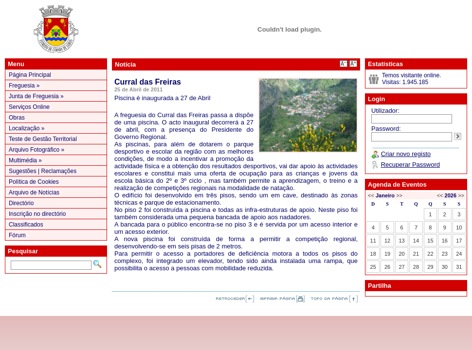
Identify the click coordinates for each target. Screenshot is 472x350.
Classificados (26, 224)
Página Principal (30, 74)
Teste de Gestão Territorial (43, 139)
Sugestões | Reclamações (42, 171)
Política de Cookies (34, 181)
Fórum (17, 235)
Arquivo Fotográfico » (36, 149)
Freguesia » (24, 85)
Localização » (26, 128)
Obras (17, 117)
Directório (21, 203)
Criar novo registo (406, 154)
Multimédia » (25, 160)
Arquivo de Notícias (34, 192)
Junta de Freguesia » (36, 96)
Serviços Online (29, 107)
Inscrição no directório (37, 213)
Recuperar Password (410, 164)
